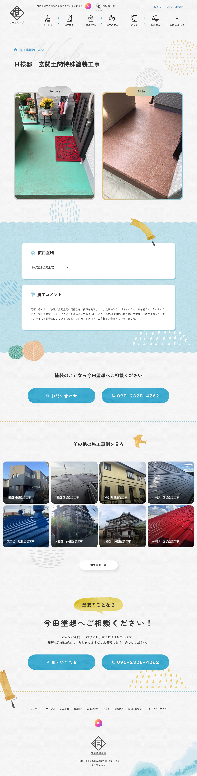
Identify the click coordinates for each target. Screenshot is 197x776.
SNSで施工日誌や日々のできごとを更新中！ (60, 6)
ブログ (106, 708)
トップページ (35, 708)
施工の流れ (93, 708)
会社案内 (119, 708)
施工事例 (64, 708)
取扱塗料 (78, 708)
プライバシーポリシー (157, 708)
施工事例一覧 (98, 565)
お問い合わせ (135, 708)
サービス (50, 708)
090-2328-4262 (170, 7)
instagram (98, 723)
